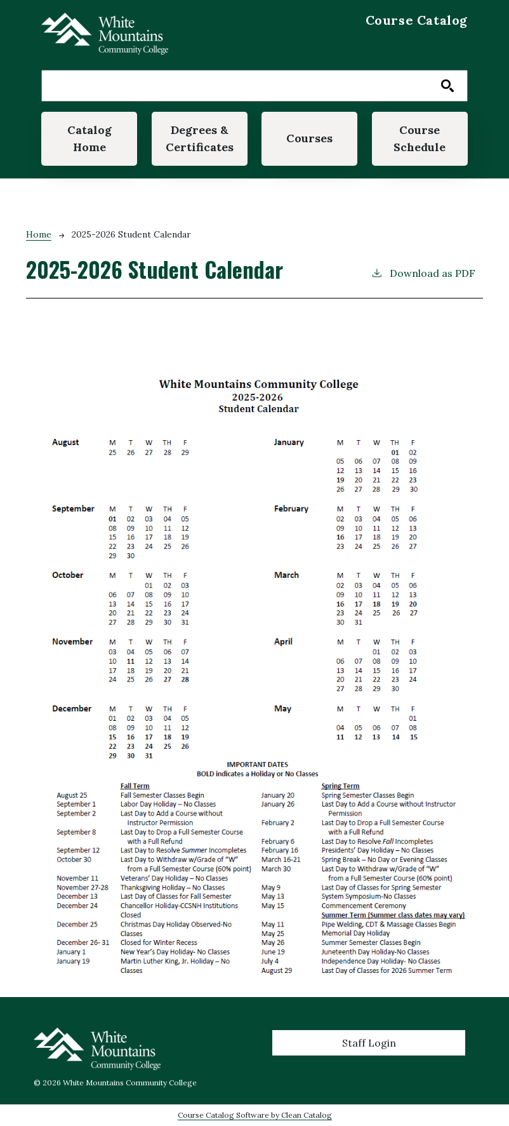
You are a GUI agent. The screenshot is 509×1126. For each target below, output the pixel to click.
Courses (309, 138)
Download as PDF (423, 272)
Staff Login (369, 1042)
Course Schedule (419, 138)
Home (38, 234)
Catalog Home (89, 138)
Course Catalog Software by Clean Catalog (255, 1115)
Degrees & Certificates (200, 138)
